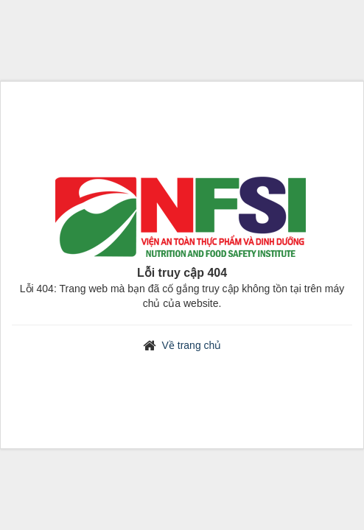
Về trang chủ (192, 345)
